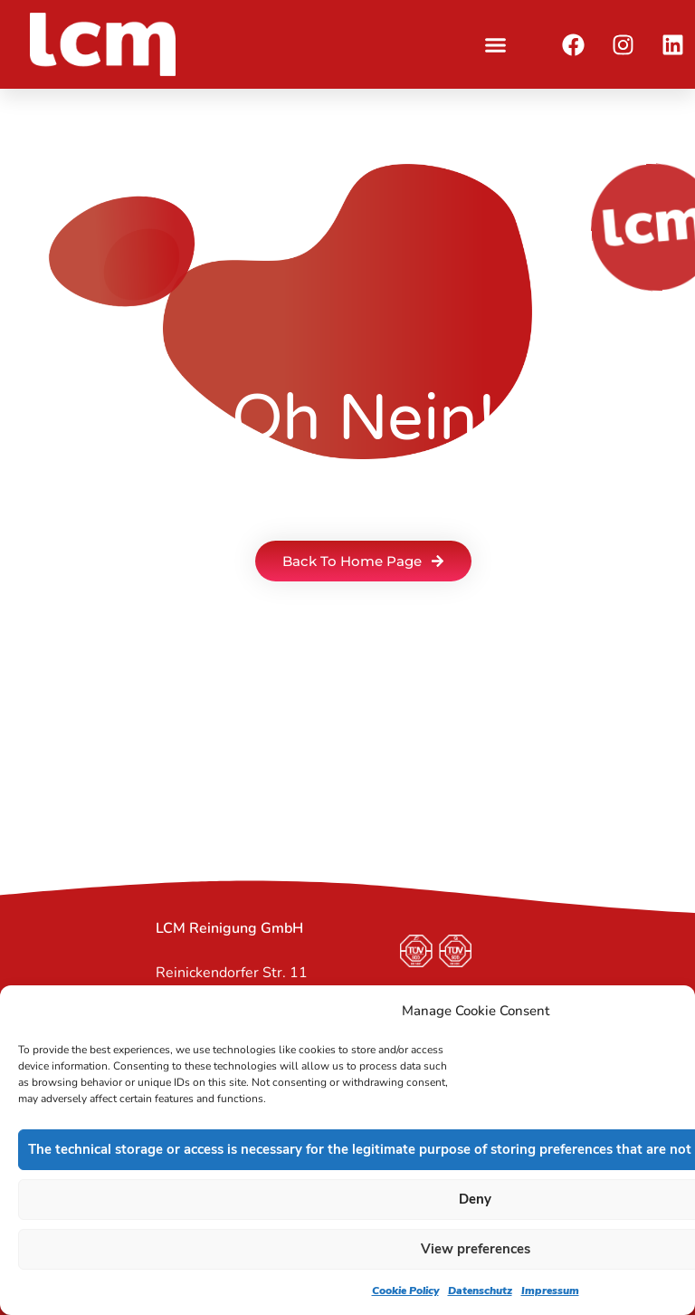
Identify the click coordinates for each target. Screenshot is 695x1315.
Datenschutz (480, 1290)
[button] (496, 44)
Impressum (550, 1290)
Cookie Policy (405, 1290)
